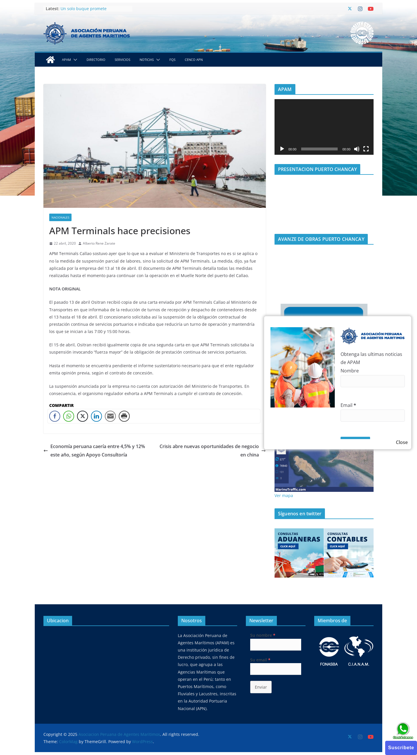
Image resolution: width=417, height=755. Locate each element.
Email (348, 405)
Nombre (350, 371)
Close (402, 442)
